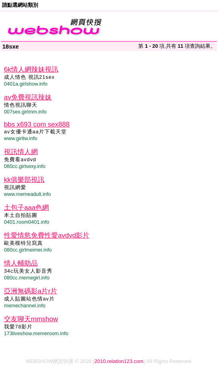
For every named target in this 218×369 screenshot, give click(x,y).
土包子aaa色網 (26, 207)
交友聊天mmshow (31, 319)
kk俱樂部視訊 (24, 180)
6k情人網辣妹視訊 (31, 69)
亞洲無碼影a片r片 (30, 291)
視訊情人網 (21, 152)
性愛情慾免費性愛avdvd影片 (46, 235)
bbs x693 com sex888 (36, 124)
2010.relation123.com (119, 361)
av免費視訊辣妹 (28, 97)
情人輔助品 (21, 263)
